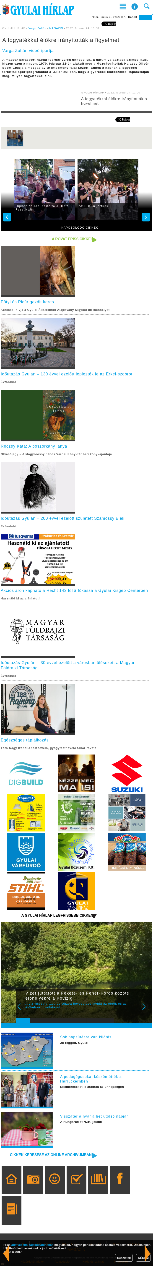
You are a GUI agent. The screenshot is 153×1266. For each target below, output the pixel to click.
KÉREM (143, 1258)
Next (146, 1009)
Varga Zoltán (37, 28)
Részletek (124, 1258)
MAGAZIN (56, 28)
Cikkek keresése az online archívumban (51, 1155)
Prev (22, 1009)
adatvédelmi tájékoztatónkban (32, 1245)
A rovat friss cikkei (72, 239)
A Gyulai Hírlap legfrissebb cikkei (56, 915)
